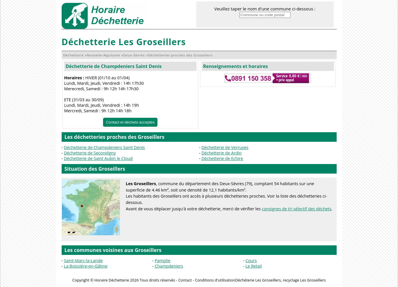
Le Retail (253, 266)
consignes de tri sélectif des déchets (296, 208)
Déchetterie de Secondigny (90, 153)
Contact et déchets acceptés (130, 122)
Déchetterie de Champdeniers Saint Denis (114, 66)
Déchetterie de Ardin (221, 153)
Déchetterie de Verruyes (224, 147)
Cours (251, 260)
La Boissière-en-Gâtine (86, 266)
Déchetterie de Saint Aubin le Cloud (98, 158)
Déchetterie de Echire (222, 158)
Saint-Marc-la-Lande (83, 260)
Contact (185, 280)
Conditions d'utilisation (215, 280)
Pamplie (162, 260)
